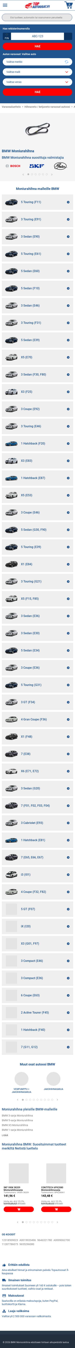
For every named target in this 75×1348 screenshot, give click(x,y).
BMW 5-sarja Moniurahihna (17, 1120)
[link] (21, 1079)
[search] (37, 17)
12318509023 (10, 1240)
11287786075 (10, 1244)
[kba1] (37, 36)
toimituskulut (10, 1203)
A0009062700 (61, 1240)
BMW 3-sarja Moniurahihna (17, 1115)
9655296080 (26, 1244)
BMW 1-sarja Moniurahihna (17, 1129)
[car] (37, 82)
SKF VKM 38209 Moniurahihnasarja (13, 1188)
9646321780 (44, 1240)
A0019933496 (27, 1240)
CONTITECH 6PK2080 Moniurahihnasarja (52, 1188)
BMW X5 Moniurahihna (15, 1125)
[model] (37, 72)
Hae (37, 46)
